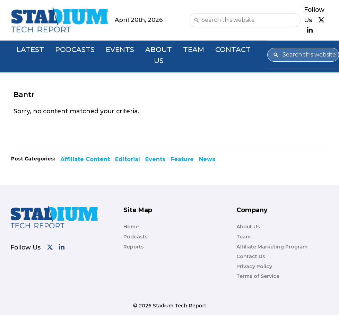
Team (193, 49)
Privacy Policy (254, 266)
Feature (182, 159)
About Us (158, 55)
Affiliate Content (85, 159)
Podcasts (75, 49)
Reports (133, 247)
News (207, 159)
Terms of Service (257, 276)
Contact (233, 49)
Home (131, 227)
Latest (30, 49)
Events (120, 49)
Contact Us (250, 256)
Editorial (127, 159)
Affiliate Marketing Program (271, 247)
